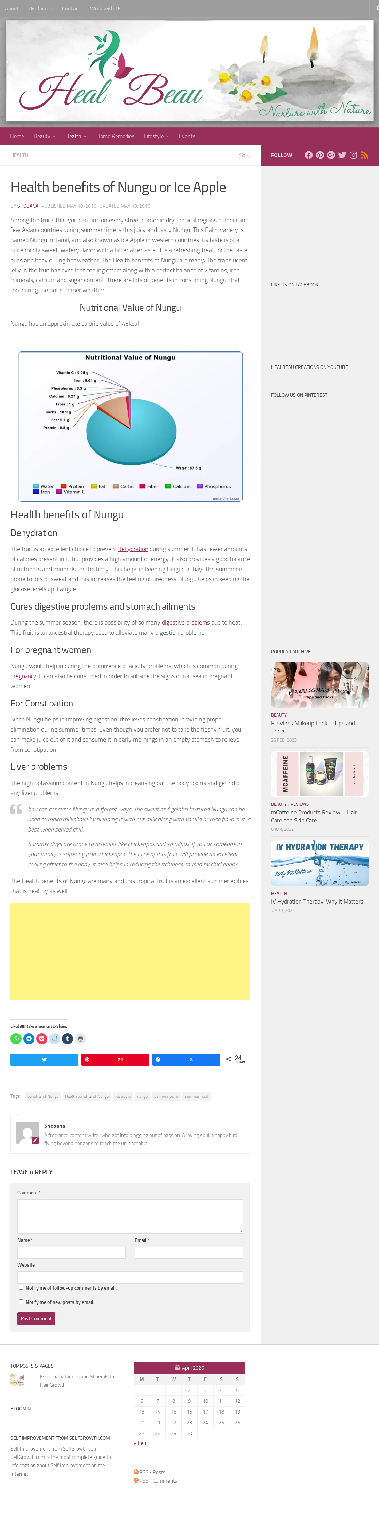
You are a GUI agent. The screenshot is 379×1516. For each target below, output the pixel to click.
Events (187, 136)
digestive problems (186, 622)
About (12, 8)
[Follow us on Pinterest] (320, 155)
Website (26, 1265)
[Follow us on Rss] (364, 155)
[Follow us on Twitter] (342, 155)
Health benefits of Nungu (87, 1095)
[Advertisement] (130, 951)
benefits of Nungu (42, 1095)
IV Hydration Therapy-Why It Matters (317, 901)
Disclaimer (40, 8)
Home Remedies (115, 136)
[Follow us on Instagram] (353, 155)
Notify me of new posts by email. (60, 1302)
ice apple (123, 1095)
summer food (196, 1095)
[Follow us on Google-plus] (331, 155)
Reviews (300, 804)
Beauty (42, 136)
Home (17, 136)
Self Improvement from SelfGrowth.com (54, 1448)
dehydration (134, 548)
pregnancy (24, 676)
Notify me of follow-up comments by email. (71, 1288)
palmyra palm (166, 1095)
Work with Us (105, 8)
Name (25, 1240)
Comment (29, 1193)
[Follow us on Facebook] (309, 155)
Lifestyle (154, 136)
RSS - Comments (155, 1480)
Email (142, 1240)
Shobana (27, 206)
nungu (142, 1095)
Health (73, 136)
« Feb (140, 1443)
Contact (71, 8)
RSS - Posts (149, 1472)
